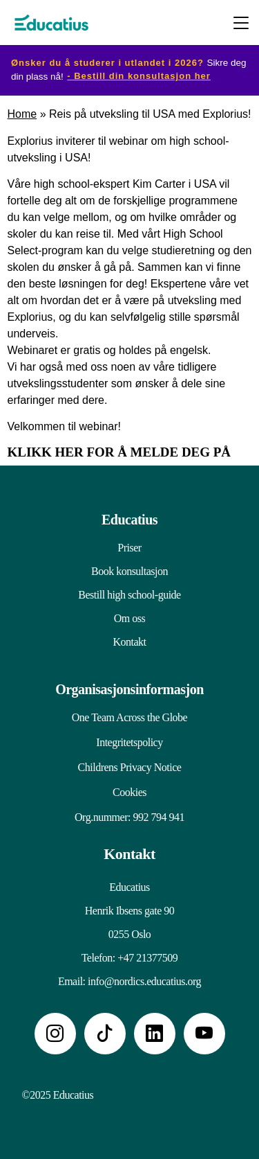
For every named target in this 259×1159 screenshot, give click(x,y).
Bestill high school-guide (129, 595)
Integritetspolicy (129, 742)
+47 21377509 (147, 958)
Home (22, 114)
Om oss (129, 618)
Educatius (129, 519)
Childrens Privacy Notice (130, 767)
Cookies (129, 792)
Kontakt (129, 642)
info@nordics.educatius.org (144, 981)
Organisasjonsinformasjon (129, 689)
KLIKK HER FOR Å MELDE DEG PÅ (119, 452)
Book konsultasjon (129, 571)
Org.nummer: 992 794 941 (129, 817)
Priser (129, 548)
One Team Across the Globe (129, 717)
